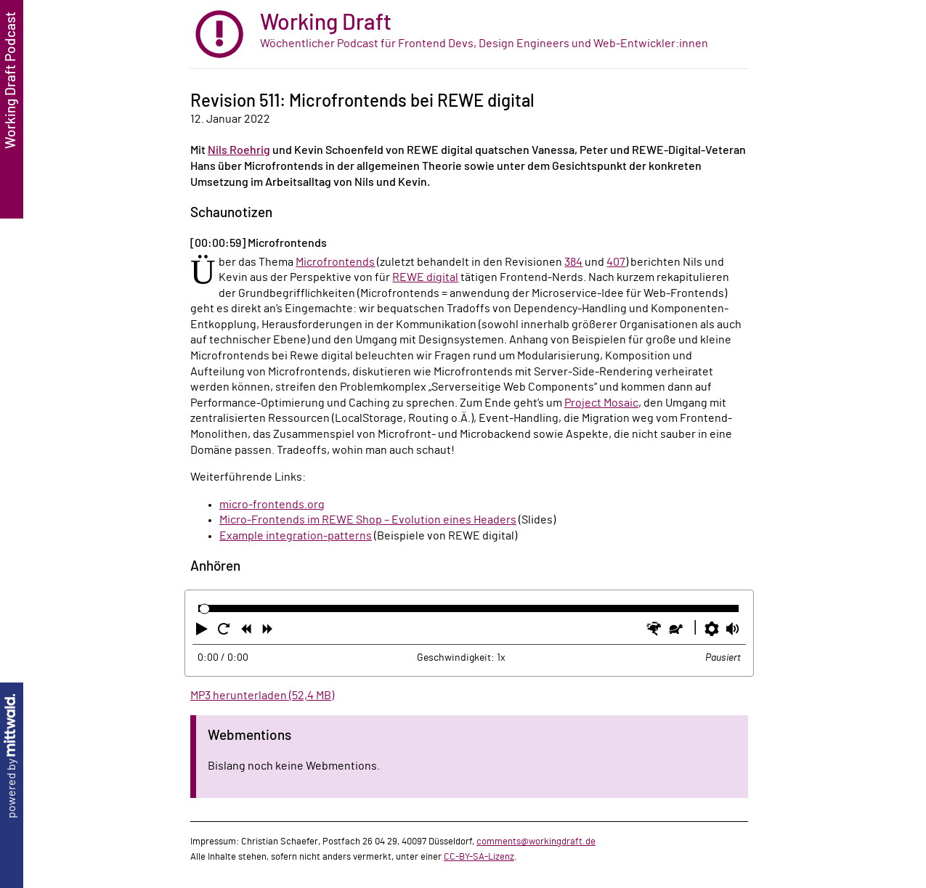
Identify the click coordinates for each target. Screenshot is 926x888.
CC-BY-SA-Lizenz (479, 857)
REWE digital (425, 277)
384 (573, 262)
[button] (203, 632)
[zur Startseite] (469, 34)
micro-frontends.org (272, 504)
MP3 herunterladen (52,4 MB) (262, 695)
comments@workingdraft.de (536, 841)
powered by (11, 756)
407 (615, 262)
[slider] (204, 608)
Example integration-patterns (295, 536)
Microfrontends (335, 262)
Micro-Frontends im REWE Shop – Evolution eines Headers (367, 520)
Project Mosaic (601, 403)
